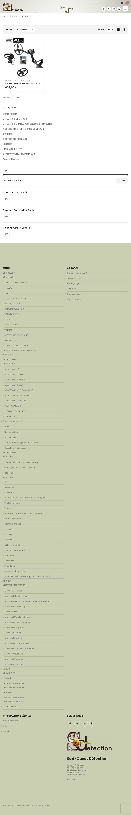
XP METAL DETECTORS (14, 309)
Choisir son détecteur (13, 421)
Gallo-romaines (12, 544)
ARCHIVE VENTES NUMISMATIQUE (19, 154)
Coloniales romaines (14, 550)
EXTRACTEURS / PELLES (14, 411)
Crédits (6, 731)
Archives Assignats (13, 590)
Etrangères (9, 529)
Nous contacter (74, 278)
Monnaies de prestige (15, 571)
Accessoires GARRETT (14, 374)
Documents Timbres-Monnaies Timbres (23, 513)
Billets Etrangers (12, 503)
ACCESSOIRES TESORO (15, 400)
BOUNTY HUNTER (12, 314)
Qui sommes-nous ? (77, 273)
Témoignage (73, 283)
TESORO (8, 319)
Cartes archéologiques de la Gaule (21, 442)
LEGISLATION (10, 340)
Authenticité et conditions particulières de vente (27, 576)
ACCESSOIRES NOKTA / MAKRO (18, 390)
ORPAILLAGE (10, 416)
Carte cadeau (10, 113)
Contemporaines (12, 523)
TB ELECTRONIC (11, 324)
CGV (5, 725)
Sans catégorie (11, 159)
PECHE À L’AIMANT (12, 405)
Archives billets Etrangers (16, 606)
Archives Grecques (13, 659)
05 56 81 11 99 (73, 768)
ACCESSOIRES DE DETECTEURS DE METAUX (23, 128)
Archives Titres (11, 611)
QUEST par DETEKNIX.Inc (15, 298)
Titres (7, 508)
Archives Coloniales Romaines (19, 648)
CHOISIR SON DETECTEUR (16, 345)
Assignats (9, 487)
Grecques (9, 560)
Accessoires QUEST (13, 385)
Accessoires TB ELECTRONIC (17, 395)
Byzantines (9, 566)
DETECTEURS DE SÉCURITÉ (16, 335)
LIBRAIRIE (7, 144)
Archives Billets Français (15, 596)
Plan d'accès (73, 779)
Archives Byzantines (14, 664)
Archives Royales (12, 632)
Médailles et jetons (13, 518)
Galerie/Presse (74, 294)
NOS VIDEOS (9, 692)
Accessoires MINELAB (14, 379)
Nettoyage (9, 472)
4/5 (6, 199)
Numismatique (11, 432)
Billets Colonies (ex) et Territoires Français (24, 497)
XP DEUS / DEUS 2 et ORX (15, 282)
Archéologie (10, 437)
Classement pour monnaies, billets (21, 462)
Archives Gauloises (13, 653)
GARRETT (26, 81)
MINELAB (8, 287)
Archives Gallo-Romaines (16, 643)
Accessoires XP (11, 369)
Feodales (9, 539)
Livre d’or (71, 288)
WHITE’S (8, 330)
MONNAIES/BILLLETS (12, 149)
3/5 (6, 234)
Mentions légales (11, 720)
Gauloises (9, 555)
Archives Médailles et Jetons (18, 617)
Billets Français (11, 492)
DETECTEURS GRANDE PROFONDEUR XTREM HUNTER (28, 123)
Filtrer (122, 180)
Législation (8, 678)
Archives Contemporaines (17, 622)
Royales (8, 534)
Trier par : (8, 29)
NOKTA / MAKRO (12, 303)
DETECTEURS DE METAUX (14, 81)
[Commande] (24, 29)
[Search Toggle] (122, 3)
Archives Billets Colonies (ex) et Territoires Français (28, 601)
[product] (24, 57)
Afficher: (102, 29)
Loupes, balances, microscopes (19, 467)
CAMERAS (7, 133)
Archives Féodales (13, 638)
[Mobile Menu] (125, 8)
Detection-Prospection (15, 448)
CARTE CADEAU (10, 706)
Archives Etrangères (14, 627)
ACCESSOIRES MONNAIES (15, 139)
